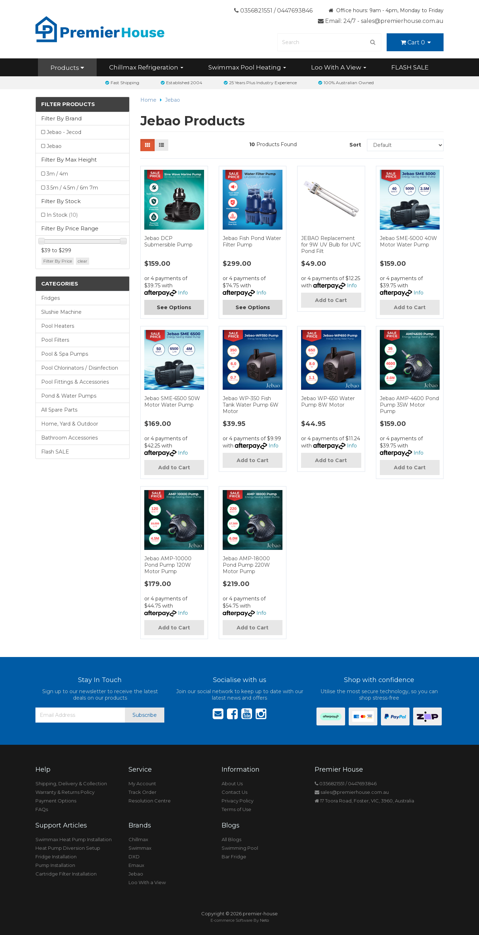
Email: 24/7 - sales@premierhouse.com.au (381, 21)
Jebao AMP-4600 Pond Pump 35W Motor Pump (409, 404)
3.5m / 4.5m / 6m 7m (72, 187)
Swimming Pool (240, 848)
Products (67, 67)
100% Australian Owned (346, 82)
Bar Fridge (234, 856)
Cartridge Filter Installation (66, 874)
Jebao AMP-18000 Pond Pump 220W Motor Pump (246, 565)
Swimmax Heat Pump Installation (73, 839)
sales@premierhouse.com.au (352, 792)
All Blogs (231, 839)
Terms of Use (236, 809)
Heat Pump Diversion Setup (67, 848)
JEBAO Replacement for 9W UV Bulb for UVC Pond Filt (331, 244)
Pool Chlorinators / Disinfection (79, 368)
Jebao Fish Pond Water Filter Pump (252, 241)
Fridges (50, 298)
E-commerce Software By (240, 920)
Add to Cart (331, 300)
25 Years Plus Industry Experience (260, 82)
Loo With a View (147, 882)
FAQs (41, 809)
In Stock (62, 215)
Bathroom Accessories (69, 438)
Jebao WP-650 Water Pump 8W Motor (328, 401)
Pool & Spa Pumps (64, 354)
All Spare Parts (59, 410)
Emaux (136, 865)
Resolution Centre (150, 801)
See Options (174, 307)
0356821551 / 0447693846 (273, 10)
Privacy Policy (237, 801)
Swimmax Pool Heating (247, 67)
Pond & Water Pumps (68, 396)
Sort (355, 145)
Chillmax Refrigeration (146, 67)
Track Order (142, 792)
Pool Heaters (57, 326)
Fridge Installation (56, 856)
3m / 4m (57, 174)
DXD (134, 856)
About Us (232, 783)
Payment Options (55, 801)
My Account (142, 783)
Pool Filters (55, 340)
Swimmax (140, 848)
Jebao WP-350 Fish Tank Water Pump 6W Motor (251, 404)
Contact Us (234, 792)
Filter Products (68, 104)
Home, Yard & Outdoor (69, 424)
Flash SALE (55, 452)
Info (183, 292)
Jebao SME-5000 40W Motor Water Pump (408, 241)
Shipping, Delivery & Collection (71, 783)
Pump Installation (55, 865)
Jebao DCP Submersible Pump (168, 241)
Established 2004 (181, 82)
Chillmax (138, 839)
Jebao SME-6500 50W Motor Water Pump (172, 401)
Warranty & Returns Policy (65, 792)
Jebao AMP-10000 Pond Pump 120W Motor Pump (168, 565)
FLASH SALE (410, 67)
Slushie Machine (61, 312)
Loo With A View (338, 67)
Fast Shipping (122, 82)
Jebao (54, 146)
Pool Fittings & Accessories (75, 382)
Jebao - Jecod (64, 132)
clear (82, 261)
